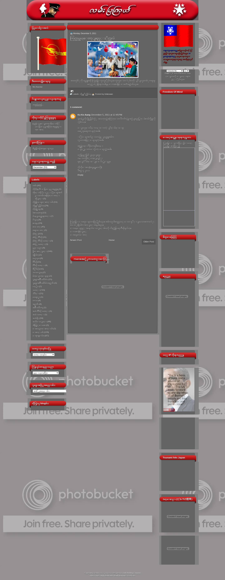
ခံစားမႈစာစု (37, 213)
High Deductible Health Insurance (113, 576)
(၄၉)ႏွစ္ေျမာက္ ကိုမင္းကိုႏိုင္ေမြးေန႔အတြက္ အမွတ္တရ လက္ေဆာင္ (47, 126)
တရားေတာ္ (38, 230)
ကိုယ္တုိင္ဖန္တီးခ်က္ (38, 206)
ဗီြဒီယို (35, 269)
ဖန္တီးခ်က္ (36, 255)
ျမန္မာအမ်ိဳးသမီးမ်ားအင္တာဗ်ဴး (43, 283)
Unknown (109, 94)
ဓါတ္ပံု (35, 234)
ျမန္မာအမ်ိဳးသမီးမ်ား (40, 279)
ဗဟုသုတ (36, 258)
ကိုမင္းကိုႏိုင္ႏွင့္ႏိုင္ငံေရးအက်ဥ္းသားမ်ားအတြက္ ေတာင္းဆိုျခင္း (47, 195)
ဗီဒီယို (35, 262)
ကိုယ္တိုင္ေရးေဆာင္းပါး (43, 202)
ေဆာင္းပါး (38, 332)
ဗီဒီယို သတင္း (39, 265)
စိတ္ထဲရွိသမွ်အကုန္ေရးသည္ (43, 148)
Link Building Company (132, 573)
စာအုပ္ (35, 223)
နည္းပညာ (37, 248)
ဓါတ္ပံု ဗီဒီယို (37, 237)
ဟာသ (35, 300)
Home (112, 240)
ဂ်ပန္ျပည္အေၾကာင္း (41, 216)
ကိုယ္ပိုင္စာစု (36, 209)
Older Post (148, 241)
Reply (80, 175)
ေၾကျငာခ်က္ (39, 336)
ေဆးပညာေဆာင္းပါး (43, 329)
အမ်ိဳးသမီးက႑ (38, 307)
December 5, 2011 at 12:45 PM (106, 115)
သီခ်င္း (36, 293)
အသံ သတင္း (38, 314)
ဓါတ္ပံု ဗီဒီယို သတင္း (41, 241)
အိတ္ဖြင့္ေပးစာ (39, 325)
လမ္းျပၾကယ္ (105, 573)
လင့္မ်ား (36, 286)
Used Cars (131, 576)
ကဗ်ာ (35, 185)
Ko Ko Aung (84, 115)
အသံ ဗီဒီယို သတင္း (41, 311)
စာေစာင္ (37, 227)
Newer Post (76, 240)
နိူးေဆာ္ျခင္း (40, 251)
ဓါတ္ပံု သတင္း (39, 244)
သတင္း (36, 290)
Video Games (95, 576)
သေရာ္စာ (36, 297)
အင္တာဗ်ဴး (36, 304)
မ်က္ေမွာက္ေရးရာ (41, 276)
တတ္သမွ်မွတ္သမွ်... (38, 105)
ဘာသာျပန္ (37, 272)
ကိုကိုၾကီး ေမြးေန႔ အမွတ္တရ (45, 189)
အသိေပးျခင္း (40, 321)
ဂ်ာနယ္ (35, 220)
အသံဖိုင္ (36, 318)
